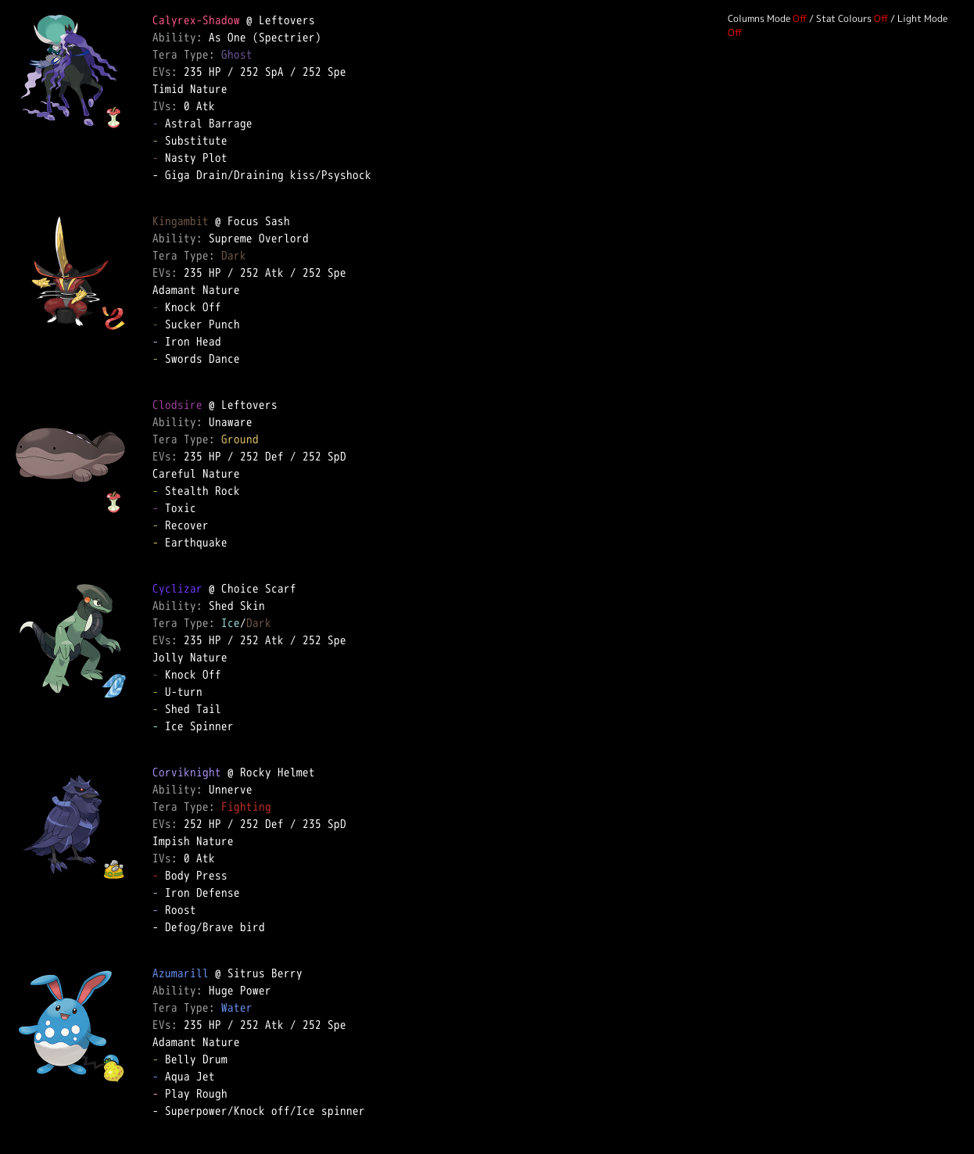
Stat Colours (844, 18)
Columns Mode (759, 18)
